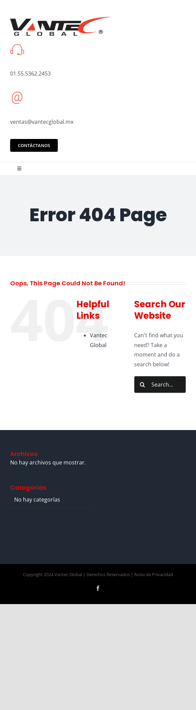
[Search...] (160, 384)
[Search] (142, 384)
